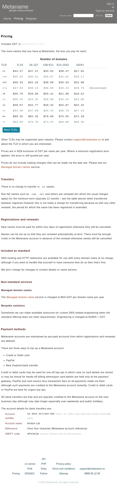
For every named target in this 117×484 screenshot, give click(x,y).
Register (31, 18)
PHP (43, 463)
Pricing (16, 473)
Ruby (44, 468)
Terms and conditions (63, 468)
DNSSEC (30, 473)
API (44, 458)
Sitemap (63, 473)
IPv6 (29, 468)
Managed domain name (20, 297)
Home (7, 18)
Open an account (105, 10)
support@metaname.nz (87, 139)
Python (44, 473)
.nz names (29, 463)
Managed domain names (15, 167)
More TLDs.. (11, 129)
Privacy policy (63, 463)
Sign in (110, 3)
